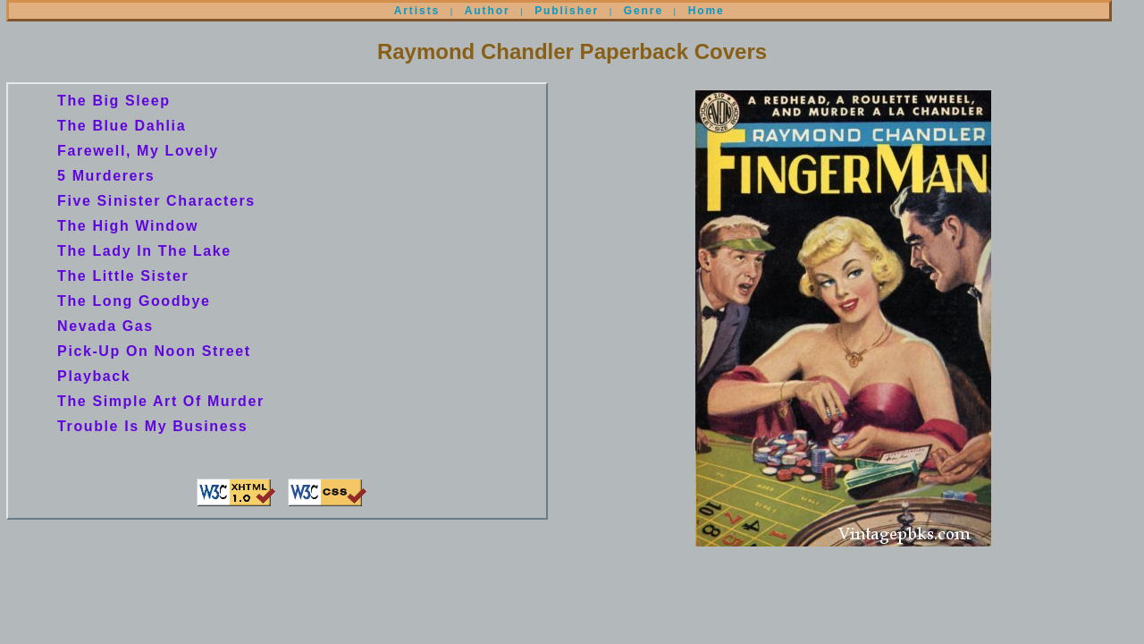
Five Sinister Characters (156, 200)
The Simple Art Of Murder (161, 401)
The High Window (127, 225)
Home (706, 10)
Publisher (566, 10)
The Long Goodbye (133, 301)
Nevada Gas (105, 326)
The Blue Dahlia (121, 125)
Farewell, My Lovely (138, 150)
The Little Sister (123, 276)
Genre (643, 10)
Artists (417, 10)
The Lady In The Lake (144, 250)
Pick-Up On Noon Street (154, 351)
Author (487, 10)
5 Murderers (106, 175)
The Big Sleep (114, 100)
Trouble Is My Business (152, 426)
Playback (93, 376)
